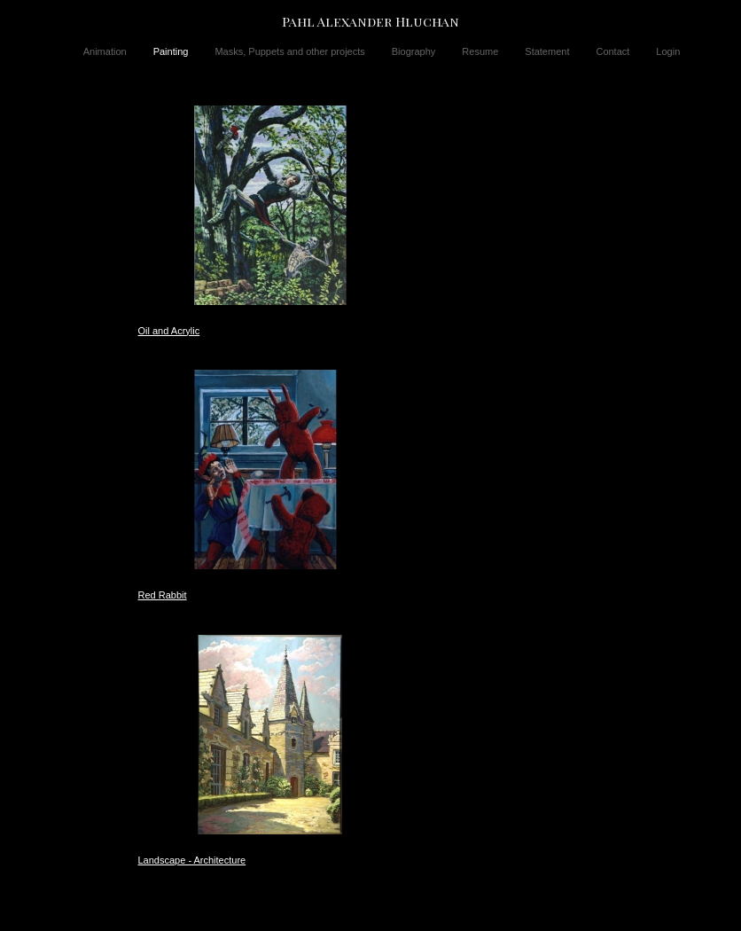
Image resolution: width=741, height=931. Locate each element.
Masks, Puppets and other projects (289, 51)
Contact (612, 51)
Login (668, 51)
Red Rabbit (162, 595)
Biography (414, 51)
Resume (480, 51)
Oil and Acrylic (169, 330)
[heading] (370, 21)
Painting (171, 51)
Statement (547, 51)
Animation (105, 51)
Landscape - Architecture (192, 860)
